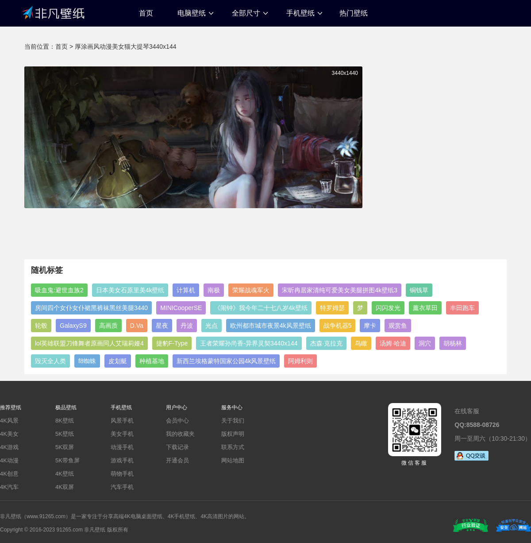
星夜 (162, 325)
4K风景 (9, 420)
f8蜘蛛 (87, 361)
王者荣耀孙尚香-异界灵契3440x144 (248, 343)
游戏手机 (122, 460)
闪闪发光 (388, 307)
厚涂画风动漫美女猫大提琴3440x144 (126, 46)
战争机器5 (337, 325)
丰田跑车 (462, 307)
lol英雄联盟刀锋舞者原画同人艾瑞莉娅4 (89, 343)
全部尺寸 (246, 13)
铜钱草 (419, 290)
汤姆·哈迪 (393, 343)
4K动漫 (9, 460)
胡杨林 (452, 343)
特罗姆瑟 (332, 307)
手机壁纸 (300, 13)
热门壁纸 (353, 13)
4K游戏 (9, 447)
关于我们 (232, 420)
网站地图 (232, 460)
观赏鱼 (398, 325)
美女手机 (122, 434)
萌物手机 (122, 473)
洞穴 (425, 343)
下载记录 (177, 447)
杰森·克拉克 (326, 343)
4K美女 (9, 434)
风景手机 (122, 420)
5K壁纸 (64, 434)
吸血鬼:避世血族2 (59, 290)
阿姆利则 (300, 361)
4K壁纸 (64, 473)
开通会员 (177, 460)
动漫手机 (122, 447)
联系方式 (232, 447)
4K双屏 (64, 487)
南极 (214, 290)
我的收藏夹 (180, 434)
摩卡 (370, 325)
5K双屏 (64, 447)
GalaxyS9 (73, 325)
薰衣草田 (425, 307)
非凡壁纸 (53, 12)
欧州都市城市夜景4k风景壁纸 (270, 325)
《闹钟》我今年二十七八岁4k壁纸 (261, 307)
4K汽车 (9, 487)
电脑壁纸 (191, 13)
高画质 (108, 325)
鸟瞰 (361, 343)
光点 (211, 325)
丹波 (187, 325)
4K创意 (9, 473)
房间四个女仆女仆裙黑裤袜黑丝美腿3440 (91, 307)
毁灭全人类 (50, 361)
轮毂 (41, 325)
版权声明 (232, 434)
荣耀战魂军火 (250, 290)
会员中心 (177, 420)
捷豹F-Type (172, 343)
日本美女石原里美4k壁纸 (130, 290)
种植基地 (151, 361)
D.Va (136, 325)
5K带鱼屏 (67, 460)
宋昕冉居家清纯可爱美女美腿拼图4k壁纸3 (339, 290)
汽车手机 (122, 487)
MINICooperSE (181, 307)
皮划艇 (117, 361)
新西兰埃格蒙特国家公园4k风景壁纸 (226, 361)
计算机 (186, 290)
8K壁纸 (64, 420)
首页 (146, 13)
